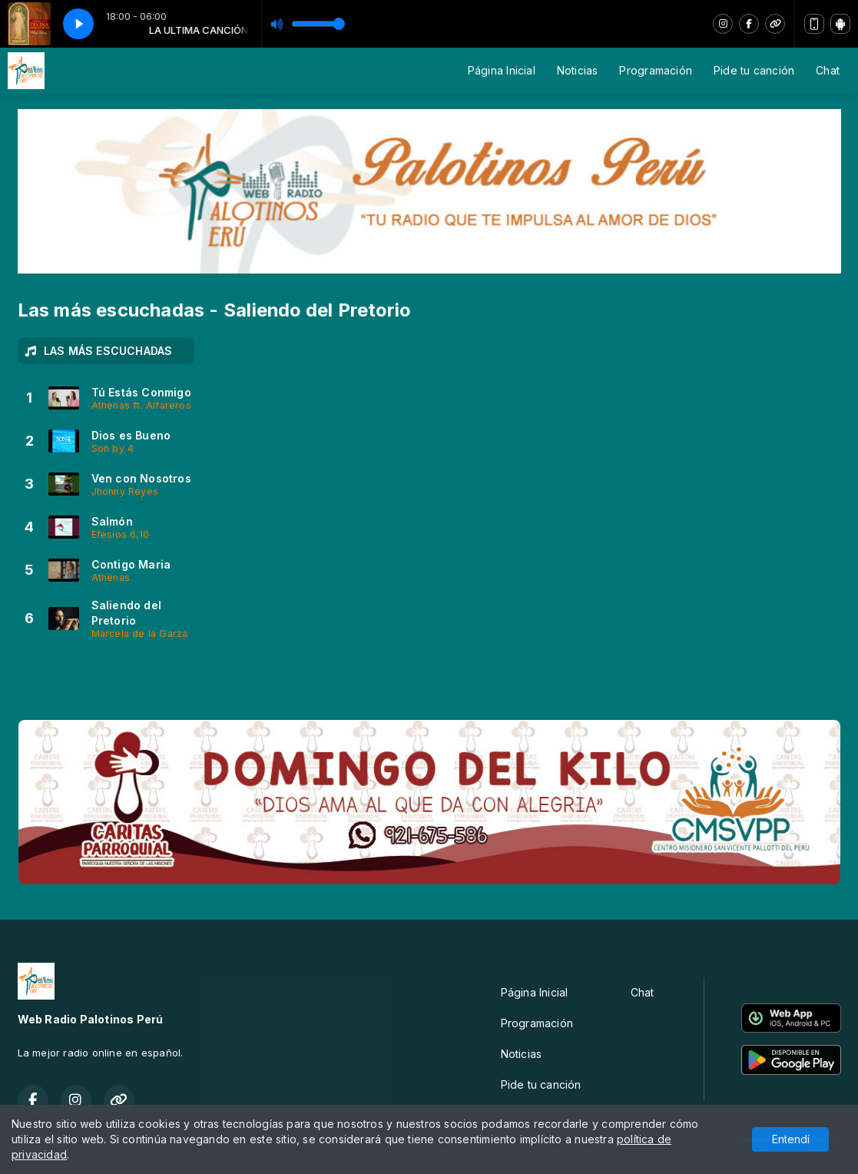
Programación (655, 70)
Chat (828, 70)
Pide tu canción (754, 70)
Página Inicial (501, 70)
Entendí (791, 1139)
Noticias (577, 70)
